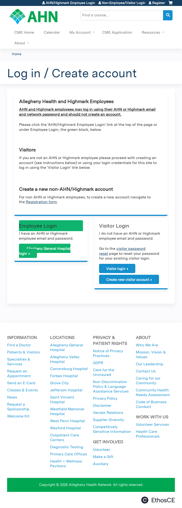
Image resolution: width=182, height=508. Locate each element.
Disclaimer (102, 405)
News (12, 397)
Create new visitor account (127, 280)
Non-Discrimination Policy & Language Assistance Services (111, 387)
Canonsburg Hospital (69, 368)
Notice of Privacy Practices (108, 353)
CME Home (24, 32)
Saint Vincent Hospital (62, 399)
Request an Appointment (19, 373)
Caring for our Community (148, 380)
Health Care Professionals (147, 434)
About (19, 43)
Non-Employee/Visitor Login (123, 3)
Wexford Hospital (65, 428)
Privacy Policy (105, 398)
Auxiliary (100, 464)
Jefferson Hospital (66, 390)
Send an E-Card (21, 383)
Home (16, 54)
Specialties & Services (18, 361)
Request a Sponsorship (18, 406)
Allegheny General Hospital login (44, 251)
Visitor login (115, 269)
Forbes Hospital (64, 376)
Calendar (52, 32)
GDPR (98, 363)
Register (158, 3)
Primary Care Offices (68, 454)
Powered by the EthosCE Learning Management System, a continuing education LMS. (158, 500)
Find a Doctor (19, 345)
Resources (151, 32)
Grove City (59, 383)
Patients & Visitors (23, 352)
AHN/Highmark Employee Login (70, 3)
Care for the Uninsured (103, 372)
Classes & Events (22, 390)
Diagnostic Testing (66, 447)
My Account (80, 32)
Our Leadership (149, 364)
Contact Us (146, 371)
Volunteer (101, 449)
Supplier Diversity (108, 419)
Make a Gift (103, 456)
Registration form (41, 202)
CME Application (117, 32)
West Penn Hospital (67, 421)
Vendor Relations (108, 412)
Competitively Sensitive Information (112, 429)
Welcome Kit (18, 416)
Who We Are (147, 345)
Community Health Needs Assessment (153, 392)
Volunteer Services (152, 424)
